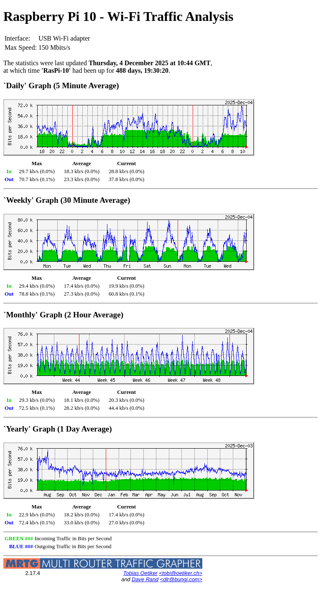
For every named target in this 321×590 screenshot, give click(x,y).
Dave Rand (145, 579)
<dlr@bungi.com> (181, 579)
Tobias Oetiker (140, 573)
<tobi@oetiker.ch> (180, 573)
